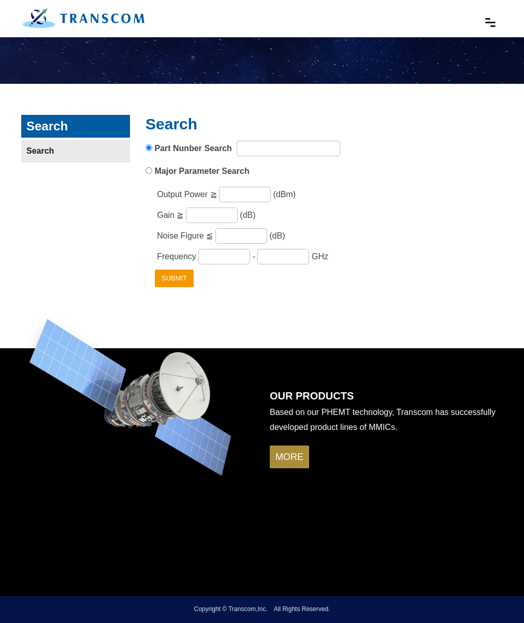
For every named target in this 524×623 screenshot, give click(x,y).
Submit (174, 278)
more (289, 457)
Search (40, 150)
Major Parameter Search (201, 171)
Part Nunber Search (194, 148)
